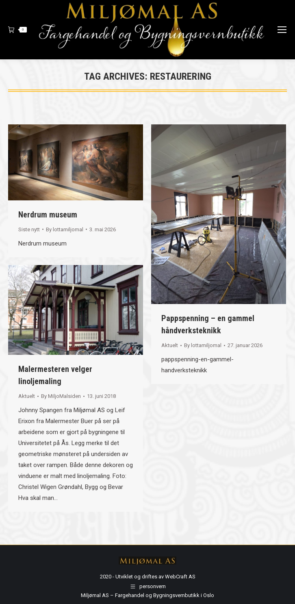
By (64, 229)
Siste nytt (29, 229)
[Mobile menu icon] (282, 30)
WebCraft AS (180, 577)
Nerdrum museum (47, 214)
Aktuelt (169, 345)
